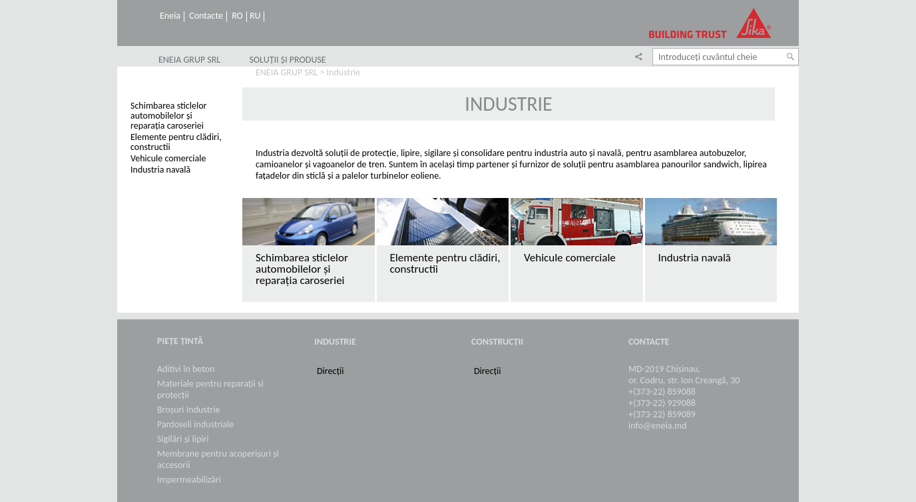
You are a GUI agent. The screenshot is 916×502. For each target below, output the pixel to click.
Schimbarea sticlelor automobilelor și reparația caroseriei (168, 116)
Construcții (497, 341)
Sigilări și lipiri (183, 439)
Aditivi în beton (185, 369)
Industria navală (160, 170)
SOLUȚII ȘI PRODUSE (287, 60)
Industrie (335, 341)
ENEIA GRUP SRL (189, 60)
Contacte (206, 16)
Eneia (170, 16)
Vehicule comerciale (168, 158)
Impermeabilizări (189, 479)
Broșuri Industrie (188, 409)
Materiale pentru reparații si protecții (210, 389)
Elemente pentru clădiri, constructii (176, 142)
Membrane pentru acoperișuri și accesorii (218, 459)
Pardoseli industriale (195, 424)
